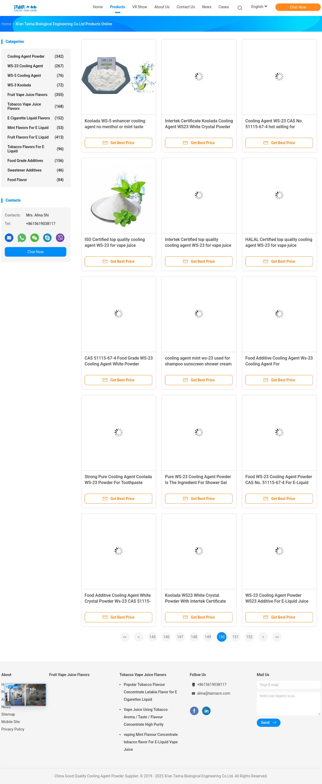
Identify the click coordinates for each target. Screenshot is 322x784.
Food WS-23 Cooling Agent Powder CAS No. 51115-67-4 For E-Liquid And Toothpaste (278, 482)
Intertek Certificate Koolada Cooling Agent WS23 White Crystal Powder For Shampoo (199, 126)
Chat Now (298, 7)
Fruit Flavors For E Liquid (35, 137)
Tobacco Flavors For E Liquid (35, 149)
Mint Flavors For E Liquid (35, 127)
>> (277, 637)
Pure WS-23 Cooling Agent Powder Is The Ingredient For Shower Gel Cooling (198, 482)
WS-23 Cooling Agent (35, 66)
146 (166, 637)
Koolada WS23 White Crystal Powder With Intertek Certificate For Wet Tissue (195, 601)
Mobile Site (10, 722)
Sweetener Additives (35, 170)
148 (194, 637)
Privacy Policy (12, 729)
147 (180, 637)
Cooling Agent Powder (35, 56)
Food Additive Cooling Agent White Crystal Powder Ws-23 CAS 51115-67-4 (118, 601)
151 (235, 637)
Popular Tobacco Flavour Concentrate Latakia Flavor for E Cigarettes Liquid (150, 692)
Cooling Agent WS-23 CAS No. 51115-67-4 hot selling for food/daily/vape (274, 126)
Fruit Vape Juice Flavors (35, 94)
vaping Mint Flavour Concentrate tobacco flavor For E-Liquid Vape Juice (151, 742)
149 (208, 637)
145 (152, 637)
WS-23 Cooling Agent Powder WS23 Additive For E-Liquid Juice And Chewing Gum (276, 601)
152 (249, 637)
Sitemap (8, 714)
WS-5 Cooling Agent (35, 75)
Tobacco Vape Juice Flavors (35, 106)
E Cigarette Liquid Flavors (35, 118)
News (6, 707)
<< (125, 637)
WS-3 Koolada (35, 85)
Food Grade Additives (35, 160)
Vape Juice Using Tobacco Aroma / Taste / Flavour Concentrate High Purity (146, 717)
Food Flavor (35, 179)
